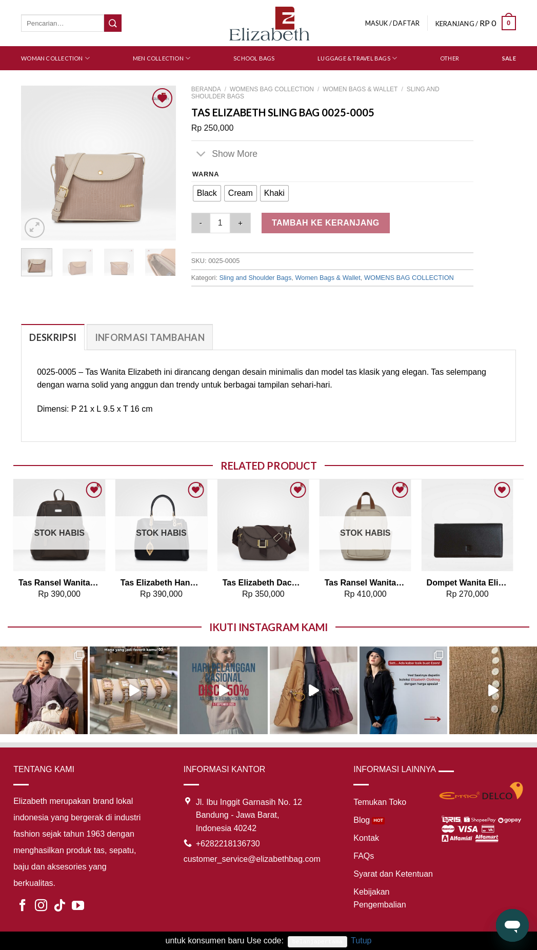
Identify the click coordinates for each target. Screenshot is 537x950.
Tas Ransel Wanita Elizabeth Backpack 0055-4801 (365, 582)
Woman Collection (55, 58)
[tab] (53, 337)
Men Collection (162, 58)
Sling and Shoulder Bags (255, 277)
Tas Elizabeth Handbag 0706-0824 (161, 582)
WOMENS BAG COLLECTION (272, 89)
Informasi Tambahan (150, 337)
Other (449, 58)
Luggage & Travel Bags (357, 58)
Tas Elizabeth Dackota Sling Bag (263, 582)
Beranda (206, 89)
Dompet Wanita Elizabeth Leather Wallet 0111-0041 (467, 582)
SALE (509, 58)
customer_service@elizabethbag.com (252, 859)
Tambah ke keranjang (326, 222)
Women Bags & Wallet (360, 89)
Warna (206, 174)
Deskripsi (52, 337)
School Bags (253, 58)
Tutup (361, 940)
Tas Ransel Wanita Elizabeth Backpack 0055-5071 (59, 582)
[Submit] (113, 23)
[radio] (207, 193)
